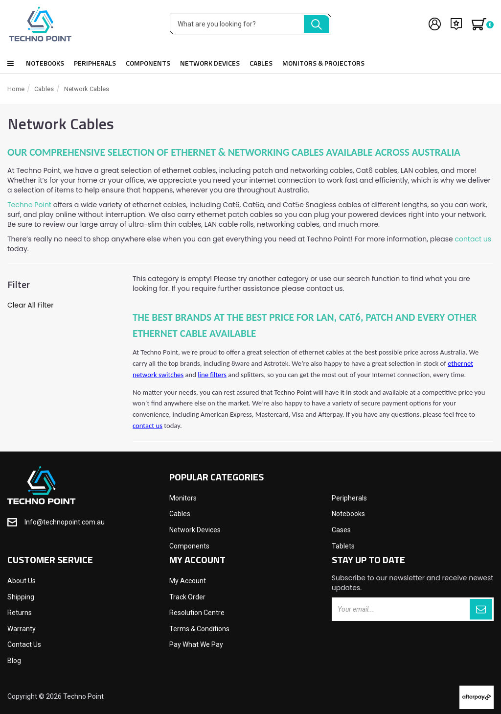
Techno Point (29, 205)
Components (148, 63)
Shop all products (10, 63)
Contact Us (24, 644)
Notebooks (45, 63)
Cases (341, 530)
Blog (14, 661)
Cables (261, 63)
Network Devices (210, 63)
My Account (187, 581)
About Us (21, 581)
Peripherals (95, 63)
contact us (473, 239)
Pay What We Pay (196, 644)
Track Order (187, 597)
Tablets (343, 546)
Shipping (20, 597)
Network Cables (86, 89)
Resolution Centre (197, 613)
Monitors (183, 498)
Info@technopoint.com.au (64, 522)
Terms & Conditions (199, 629)
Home (15, 89)
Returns (19, 613)
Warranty (21, 629)
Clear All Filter (30, 305)
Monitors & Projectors (323, 63)
